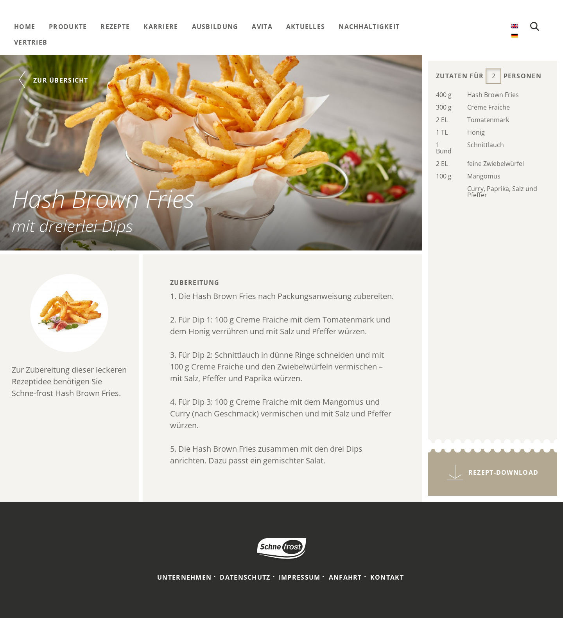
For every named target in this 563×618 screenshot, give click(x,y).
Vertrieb (30, 42)
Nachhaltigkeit (369, 26)
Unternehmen (184, 577)
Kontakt (387, 577)
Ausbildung (215, 26)
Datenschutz (245, 577)
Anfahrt (345, 577)
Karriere (160, 26)
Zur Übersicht (60, 80)
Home (24, 26)
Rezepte (115, 26)
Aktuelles (305, 26)
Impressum (300, 577)
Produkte (68, 26)
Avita (262, 26)
